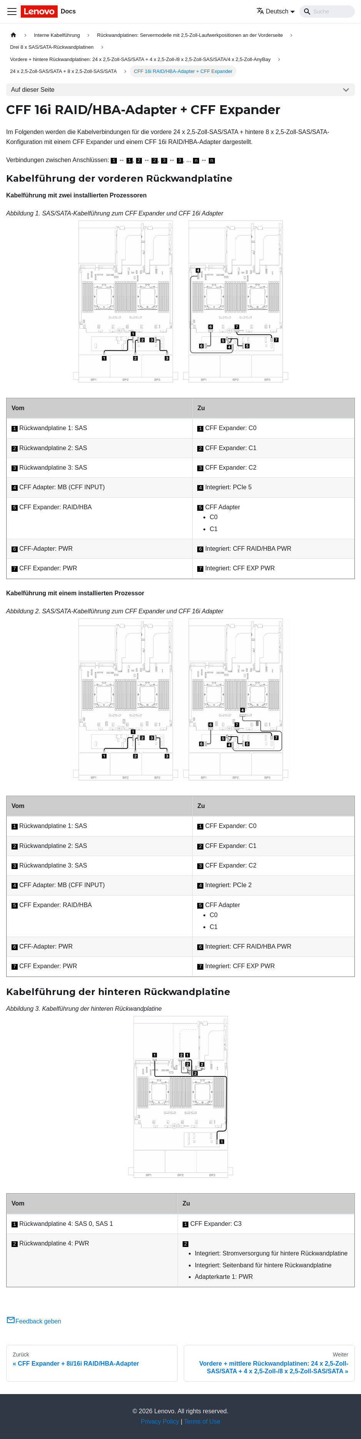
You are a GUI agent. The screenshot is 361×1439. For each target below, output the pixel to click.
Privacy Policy (160, 1421)
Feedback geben (33, 1321)
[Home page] (13, 35)
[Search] (327, 11)
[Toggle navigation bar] (12, 11)
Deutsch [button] (272, 11)
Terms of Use (202, 1421)
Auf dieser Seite (33, 89)
